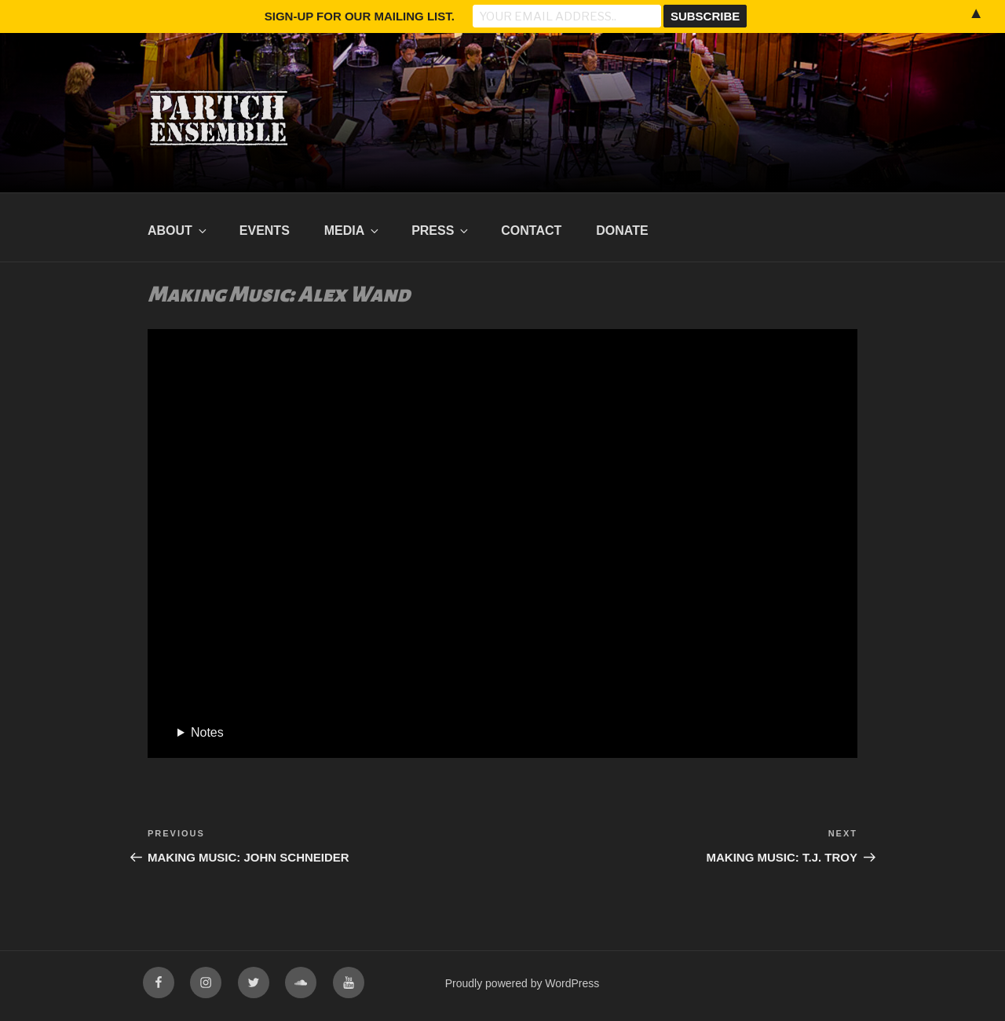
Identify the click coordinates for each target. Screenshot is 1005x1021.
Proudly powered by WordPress (522, 983)
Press (440, 230)
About (178, 230)
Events (264, 230)
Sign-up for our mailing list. (360, 16)
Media (353, 230)
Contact (531, 230)
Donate (622, 230)
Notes (207, 732)
